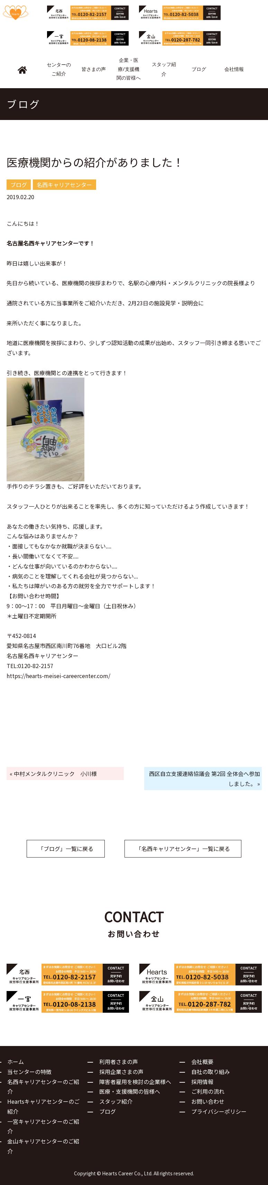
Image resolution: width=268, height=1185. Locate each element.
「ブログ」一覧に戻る (65, 848)
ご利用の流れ (207, 1091)
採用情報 (202, 1081)
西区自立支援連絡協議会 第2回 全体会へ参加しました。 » (204, 778)
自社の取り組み (210, 1071)
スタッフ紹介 (115, 1101)
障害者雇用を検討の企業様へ (135, 1081)
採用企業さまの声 (121, 1071)
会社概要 (202, 1061)
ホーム (15, 1061)
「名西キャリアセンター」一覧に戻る (183, 848)
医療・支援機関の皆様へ (129, 1091)
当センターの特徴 (29, 1071)
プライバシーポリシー (219, 1111)
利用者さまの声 (118, 1061)
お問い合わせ (207, 1101)
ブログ (107, 1111)
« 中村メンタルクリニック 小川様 (53, 773)
